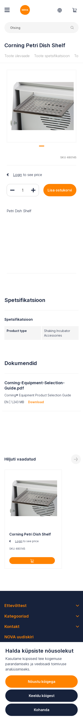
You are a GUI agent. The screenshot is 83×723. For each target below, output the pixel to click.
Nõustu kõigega (41, 681)
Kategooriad (16, 616)
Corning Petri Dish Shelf (30, 534)
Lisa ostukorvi (60, 190)
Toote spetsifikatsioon (52, 56)
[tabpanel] (41, 106)
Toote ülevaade (17, 56)
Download (36, 402)
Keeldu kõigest (41, 695)
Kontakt (11, 626)
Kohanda (41, 710)
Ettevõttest (15, 605)
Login (17, 174)
